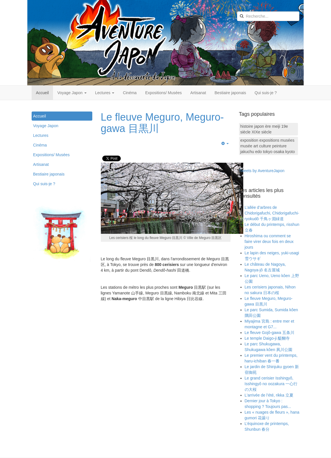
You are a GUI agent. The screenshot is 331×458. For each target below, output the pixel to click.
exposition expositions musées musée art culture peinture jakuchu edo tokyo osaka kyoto (267, 146)
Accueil (42, 92)
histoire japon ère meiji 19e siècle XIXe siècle (264, 129)
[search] (268, 16)
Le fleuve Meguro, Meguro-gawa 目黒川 (162, 122)
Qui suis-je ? (266, 92)
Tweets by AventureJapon (262, 170)
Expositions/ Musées (163, 92)
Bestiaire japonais (230, 92)
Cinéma (129, 92)
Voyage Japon (72, 92)
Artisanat (198, 92)
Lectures (105, 92)
